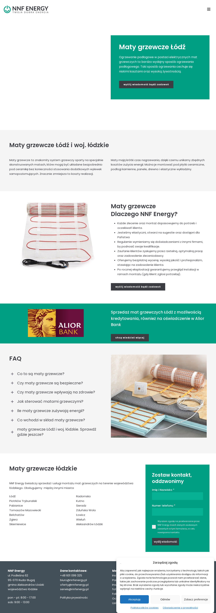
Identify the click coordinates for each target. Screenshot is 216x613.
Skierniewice (17, 524)
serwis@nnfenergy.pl (74, 589)
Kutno (80, 501)
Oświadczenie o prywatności (180, 607)
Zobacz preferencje (196, 599)
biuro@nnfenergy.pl (73, 580)
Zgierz (13, 519)
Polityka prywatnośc (74, 597)
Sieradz (81, 505)
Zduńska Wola (86, 510)
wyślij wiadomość (165, 542)
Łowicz (80, 515)
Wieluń (80, 519)
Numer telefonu (163, 505)
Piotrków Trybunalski (23, 501)
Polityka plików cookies (145, 607)
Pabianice (16, 505)
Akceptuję (134, 599)
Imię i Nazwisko (163, 490)
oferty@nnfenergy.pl (74, 585)
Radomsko (83, 496)
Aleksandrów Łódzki (89, 524)
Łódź (12, 496)
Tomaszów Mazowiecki (25, 510)
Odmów (165, 599)
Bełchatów (16, 515)
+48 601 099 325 (71, 575)
